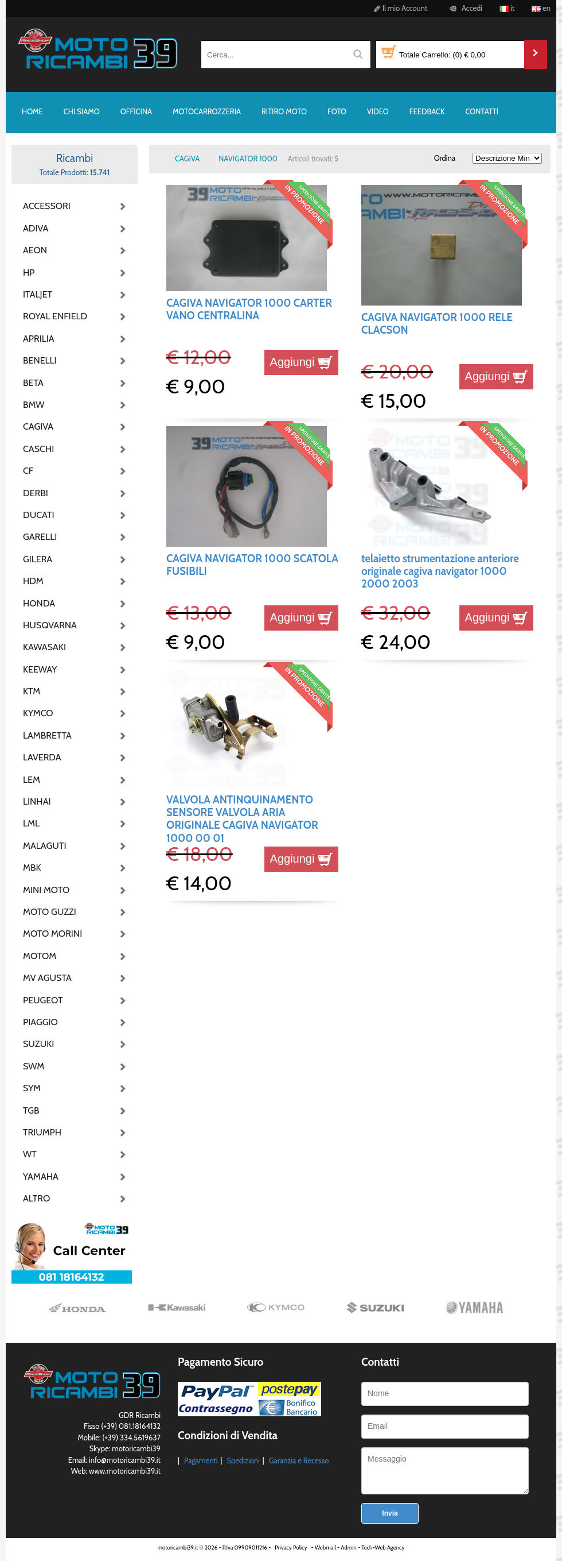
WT (30, 1154)
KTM (31, 691)
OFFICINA (136, 111)
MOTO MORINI (51, 933)
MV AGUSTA (47, 977)
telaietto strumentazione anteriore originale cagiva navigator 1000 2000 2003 (440, 571)
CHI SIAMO (82, 111)
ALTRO (36, 1198)
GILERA (37, 559)
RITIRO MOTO (284, 111)
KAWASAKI (44, 647)
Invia (389, 1513)
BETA (33, 382)
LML (31, 823)
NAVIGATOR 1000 (248, 158)
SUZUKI (38, 1043)
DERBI (35, 493)
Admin (348, 1547)
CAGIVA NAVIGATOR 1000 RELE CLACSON (437, 324)
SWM (33, 1066)
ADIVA (35, 228)
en (541, 8)
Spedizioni (243, 1460)
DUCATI (38, 514)
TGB (31, 1110)
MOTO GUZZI (49, 911)
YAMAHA (40, 1176)
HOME (32, 111)
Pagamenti (201, 1460)
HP (28, 272)
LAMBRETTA (47, 735)
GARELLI (40, 536)
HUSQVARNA (50, 625)
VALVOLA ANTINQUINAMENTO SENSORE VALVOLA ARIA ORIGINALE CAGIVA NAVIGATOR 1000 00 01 (242, 819)
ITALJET (37, 294)
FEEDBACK (427, 111)
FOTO (336, 111)
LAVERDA (42, 757)
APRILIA (38, 338)
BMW (33, 404)
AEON (35, 250)
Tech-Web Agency (382, 1547)
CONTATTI (481, 111)
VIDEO (378, 111)
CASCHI (38, 448)
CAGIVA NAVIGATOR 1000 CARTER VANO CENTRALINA (249, 309)
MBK (32, 867)
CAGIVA (38, 426)
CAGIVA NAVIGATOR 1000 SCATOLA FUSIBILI (252, 565)
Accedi (464, 8)
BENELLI (40, 360)
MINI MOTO (46, 889)
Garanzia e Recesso (299, 1460)
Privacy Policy (291, 1547)
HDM (33, 580)
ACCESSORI (47, 205)
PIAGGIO (40, 1022)
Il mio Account (398, 8)
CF (28, 470)
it (506, 8)
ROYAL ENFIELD (51, 316)
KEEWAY (40, 669)
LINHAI (37, 801)
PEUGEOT (43, 1000)
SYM (32, 1088)
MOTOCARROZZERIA (207, 111)
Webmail (325, 1547)
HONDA (39, 603)
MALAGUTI (45, 845)
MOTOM (39, 955)
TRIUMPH (42, 1132)
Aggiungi (301, 362)
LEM (31, 779)
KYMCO (38, 713)
